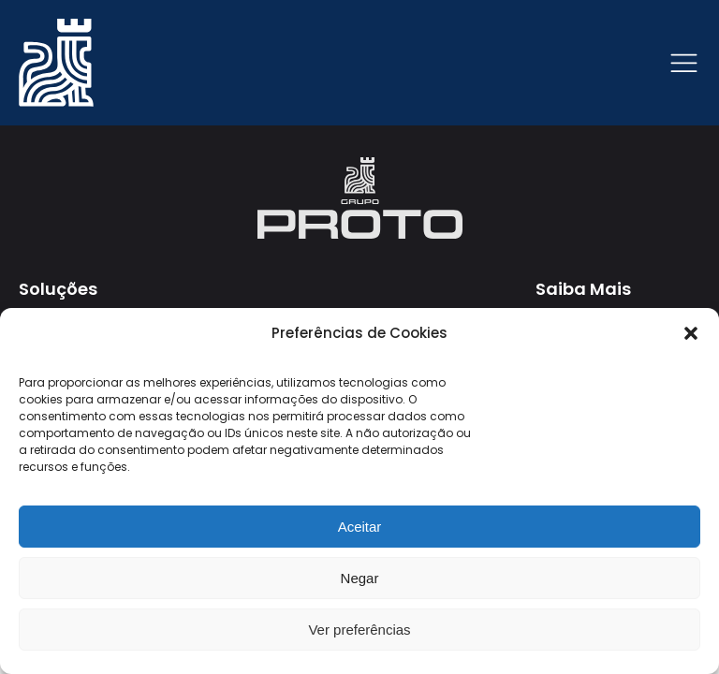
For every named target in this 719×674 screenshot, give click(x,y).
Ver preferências (359, 629)
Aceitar (360, 527)
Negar (360, 578)
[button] (691, 333)
